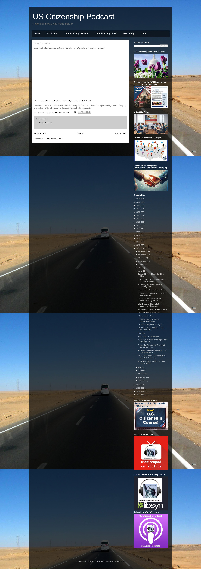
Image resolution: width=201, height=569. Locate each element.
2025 (138, 202)
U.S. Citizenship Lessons (76, 33)
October (141, 258)
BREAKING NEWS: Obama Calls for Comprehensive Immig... (151, 280)
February (142, 377)
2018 (138, 225)
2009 (138, 388)
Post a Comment (45, 123)
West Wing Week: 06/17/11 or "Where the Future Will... (152, 329)
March (141, 374)
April (140, 371)
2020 (138, 219)
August (141, 264)
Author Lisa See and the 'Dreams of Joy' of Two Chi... (151, 346)
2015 (138, 235)
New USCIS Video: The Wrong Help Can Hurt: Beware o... (151, 357)
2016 (138, 232)
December (142, 251)
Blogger (122, 561)
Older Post (121, 133)
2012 (138, 245)
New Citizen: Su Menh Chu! (148, 336)
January (141, 381)
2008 (138, 391)
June (140, 271)
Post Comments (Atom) (53, 139)
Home (37, 33)
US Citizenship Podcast (74, 16)
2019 (138, 222)
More (143, 33)
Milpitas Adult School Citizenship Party (152, 309)
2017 (138, 228)
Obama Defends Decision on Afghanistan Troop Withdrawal (68, 101)
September (142, 261)
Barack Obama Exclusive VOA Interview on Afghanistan (149, 300)
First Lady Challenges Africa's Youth (151, 290)
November (142, 255)
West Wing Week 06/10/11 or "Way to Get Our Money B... (152, 351)
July (140, 268)
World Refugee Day (145, 316)
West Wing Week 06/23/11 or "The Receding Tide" (151, 286)
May (140, 367)
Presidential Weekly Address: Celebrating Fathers (149, 320)
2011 (138, 248)
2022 (138, 212)
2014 (138, 238)
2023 (138, 209)
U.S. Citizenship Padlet (106, 33)
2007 (138, 395)
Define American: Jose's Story (149, 313)
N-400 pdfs (52, 33)
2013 (138, 242)
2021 (138, 215)
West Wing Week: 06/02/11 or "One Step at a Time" (151, 362)
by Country (128, 33)
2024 (138, 205)
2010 (138, 385)
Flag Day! (141, 333)
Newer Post (40, 133)
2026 (138, 199)
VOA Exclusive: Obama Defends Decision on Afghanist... (150, 305)
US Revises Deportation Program (150, 325)
